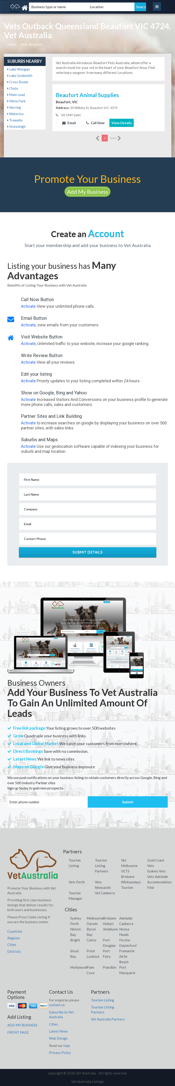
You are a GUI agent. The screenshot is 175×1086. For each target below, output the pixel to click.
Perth (74, 924)
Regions (13, 938)
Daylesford (127, 945)
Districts (14, 951)
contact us (57, 1005)
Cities (11, 944)
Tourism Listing (102, 1000)
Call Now (95, 123)
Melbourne (95, 918)
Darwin (92, 924)
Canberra (126, 924)
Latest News (58, 1031)
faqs (66, 1045)
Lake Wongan (18, 69)
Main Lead (16, 95)
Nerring (14, 107)
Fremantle (127, 951)
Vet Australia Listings (87, 1081)
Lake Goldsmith (19, 75)
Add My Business (87, 191)
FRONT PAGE (18, 1032)
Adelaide (125, 918)
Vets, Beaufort (32, 44)
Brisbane (109, 918)
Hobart (108, 924)
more (115, 138)
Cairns (91, 940)
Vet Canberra (105, 893)
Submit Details (87, 552)
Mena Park (16, 101)
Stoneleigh (16, 126)
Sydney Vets (156, 871)
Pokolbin (109, 967)
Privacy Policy (60, 1053)
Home (11, 44)
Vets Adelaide (157, 876)
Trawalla (14, 120)
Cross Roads (17, 82)
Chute (12, 88)
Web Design (58, 1038)
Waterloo (15, 114)
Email (69, 123)
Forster (125, 940)
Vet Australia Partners (108, 1019)
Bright (75, 940)
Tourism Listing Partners (101, 865)
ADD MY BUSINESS (22, 1025)
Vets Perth (77, 882)
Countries (14, 931)
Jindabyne (110, 929)
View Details (121, 123)
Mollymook (78, 967)
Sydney (75, 918)
